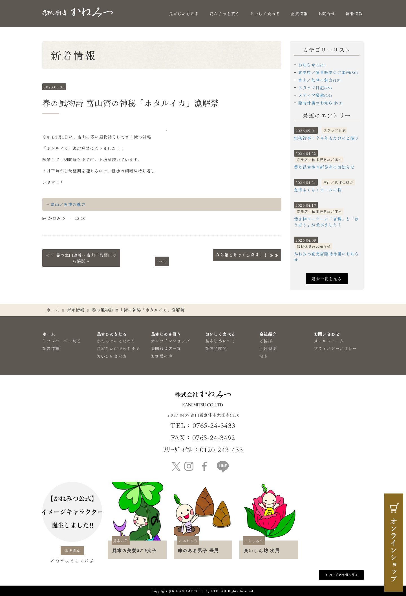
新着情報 (354, 13)
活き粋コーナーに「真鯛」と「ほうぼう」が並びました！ (326, 222)
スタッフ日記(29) (315, 87)
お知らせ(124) (312, 65)
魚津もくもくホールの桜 (318, 190)
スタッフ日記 (334, 130)
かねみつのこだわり (116, 341)
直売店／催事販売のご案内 (319, 159)
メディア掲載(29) (315, 95)
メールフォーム (329, 341)
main (162, 260)
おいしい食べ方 (112, 356)
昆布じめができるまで (118, 348)
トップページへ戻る (61, 341)
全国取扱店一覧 (166, 348)
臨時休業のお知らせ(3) (320, 103)
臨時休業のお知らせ (314, 246)
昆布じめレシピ (220, 341)
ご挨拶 (265, 341)
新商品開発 (216, 348)
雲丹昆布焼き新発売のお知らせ (324, 167)
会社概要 (268, 348)
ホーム (53, 310)
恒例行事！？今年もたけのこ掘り (326, 138)
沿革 (263, 356)
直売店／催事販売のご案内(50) (328, 72)
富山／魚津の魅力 (68, 204)
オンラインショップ (170, 341)
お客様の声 (162, 356)
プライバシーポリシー (335, 348)
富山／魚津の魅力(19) (319, 80)
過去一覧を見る (327, 278)
